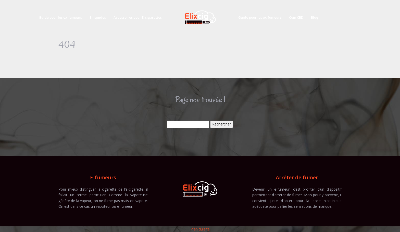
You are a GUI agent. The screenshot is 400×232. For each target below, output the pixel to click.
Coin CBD (296, 17)
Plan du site (200, 229)
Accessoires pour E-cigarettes (138, 17)
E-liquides (98, 17)
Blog (314, 17)
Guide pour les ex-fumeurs (60, 17)
